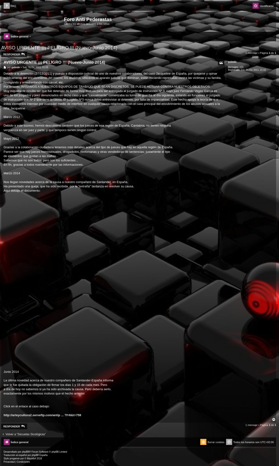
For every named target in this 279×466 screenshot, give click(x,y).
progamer (15, 458)
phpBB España (39, 455)
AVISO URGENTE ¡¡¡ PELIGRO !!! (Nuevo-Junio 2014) (59, 47)
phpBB (25, 452)
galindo (232, 62)
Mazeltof (31, 458)
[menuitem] (10, 6)
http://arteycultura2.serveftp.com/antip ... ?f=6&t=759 (42, 415)
